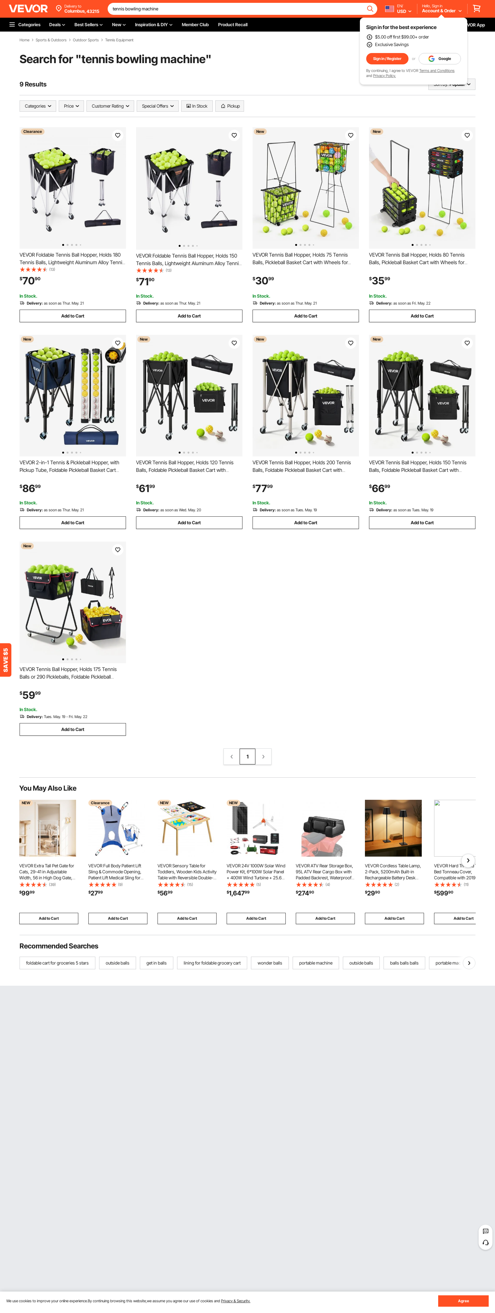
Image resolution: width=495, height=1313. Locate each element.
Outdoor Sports (86, 40)
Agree (463, 1300)
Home (24, 40)
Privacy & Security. (235, 1300)
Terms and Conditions (437, 70)
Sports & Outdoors (51, 40)
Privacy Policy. (384, 75)
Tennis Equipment (119, 40)
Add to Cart (72, 315)
